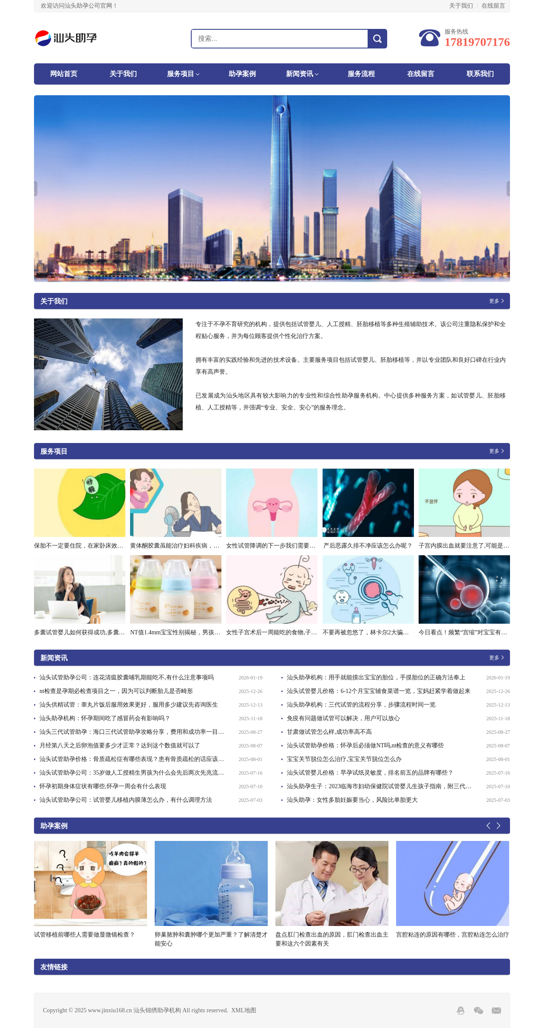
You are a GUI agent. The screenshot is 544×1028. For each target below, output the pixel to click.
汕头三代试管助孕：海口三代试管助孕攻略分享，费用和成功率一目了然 (134, 732)
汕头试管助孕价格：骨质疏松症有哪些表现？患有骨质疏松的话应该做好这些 (134, 759)
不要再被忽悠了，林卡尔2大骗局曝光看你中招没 (386, 632)
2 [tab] (279, 275)
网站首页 (63, 73)
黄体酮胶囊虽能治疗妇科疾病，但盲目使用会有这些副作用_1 (210, 545)
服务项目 (180, 73)
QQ (460, 1010)
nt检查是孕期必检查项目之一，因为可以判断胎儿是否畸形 (116, 691)
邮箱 (496, 1010)
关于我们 (461, 6)
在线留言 (493, 6)
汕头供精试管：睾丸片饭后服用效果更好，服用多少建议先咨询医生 (129, 704)
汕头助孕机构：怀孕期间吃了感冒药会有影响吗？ (105, 718)
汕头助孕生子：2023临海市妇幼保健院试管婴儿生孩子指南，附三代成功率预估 (381, 786)
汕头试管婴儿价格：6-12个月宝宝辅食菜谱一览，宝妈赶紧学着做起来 (378, 691)
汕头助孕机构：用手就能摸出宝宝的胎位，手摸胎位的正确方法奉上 (376, 677)
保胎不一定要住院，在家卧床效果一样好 (87, 545)
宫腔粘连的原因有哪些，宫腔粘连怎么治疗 (452, 934)
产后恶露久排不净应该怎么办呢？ (368, 545)
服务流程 (361, 73)
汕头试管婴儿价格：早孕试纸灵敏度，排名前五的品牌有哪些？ (370, 773)
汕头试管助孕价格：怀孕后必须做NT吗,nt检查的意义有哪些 (365, 745)
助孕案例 (242, 73)
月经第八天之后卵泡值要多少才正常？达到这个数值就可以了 (120, 745)
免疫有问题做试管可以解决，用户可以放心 (343, 718)
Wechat (478, 1010)
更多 (494, 301)
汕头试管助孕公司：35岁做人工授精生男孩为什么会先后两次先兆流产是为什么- (134, 773)
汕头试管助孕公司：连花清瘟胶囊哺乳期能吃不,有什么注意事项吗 (127, 677)
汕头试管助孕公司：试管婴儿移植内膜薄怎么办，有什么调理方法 (126, 800)
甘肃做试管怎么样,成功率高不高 (329, 732)
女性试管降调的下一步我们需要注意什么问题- (286, 545)
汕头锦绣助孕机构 (79, 38)
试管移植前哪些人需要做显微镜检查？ (84, 934)
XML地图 (243, 1010)
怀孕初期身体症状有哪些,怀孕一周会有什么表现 (103, 786)
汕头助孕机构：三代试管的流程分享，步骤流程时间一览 (361, 704)
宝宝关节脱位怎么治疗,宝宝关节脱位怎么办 (344, 759)
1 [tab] (269, 275)
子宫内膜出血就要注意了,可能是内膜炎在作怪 (479, 545)
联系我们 (480, 73)
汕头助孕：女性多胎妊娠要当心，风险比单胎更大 (352, 800)
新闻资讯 (299, 73)
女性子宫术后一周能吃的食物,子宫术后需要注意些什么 (298, 632)
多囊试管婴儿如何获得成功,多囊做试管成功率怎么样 (103, 632)
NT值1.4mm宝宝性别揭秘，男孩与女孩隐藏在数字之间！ (205, 632)
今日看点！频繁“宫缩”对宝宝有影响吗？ (472, 632)
